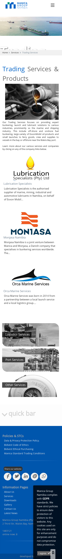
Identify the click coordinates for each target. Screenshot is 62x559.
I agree (44, 553)
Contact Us (10, 508)
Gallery (8, 504)
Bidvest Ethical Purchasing (18, 449)
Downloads (10, 500)
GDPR (45, 498)
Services (15, 52)
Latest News (11, 513)
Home (5, 52)
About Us (9, 491)
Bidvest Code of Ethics (16, 444)
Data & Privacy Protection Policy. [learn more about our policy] (22, 440)
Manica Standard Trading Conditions (24, 453)
